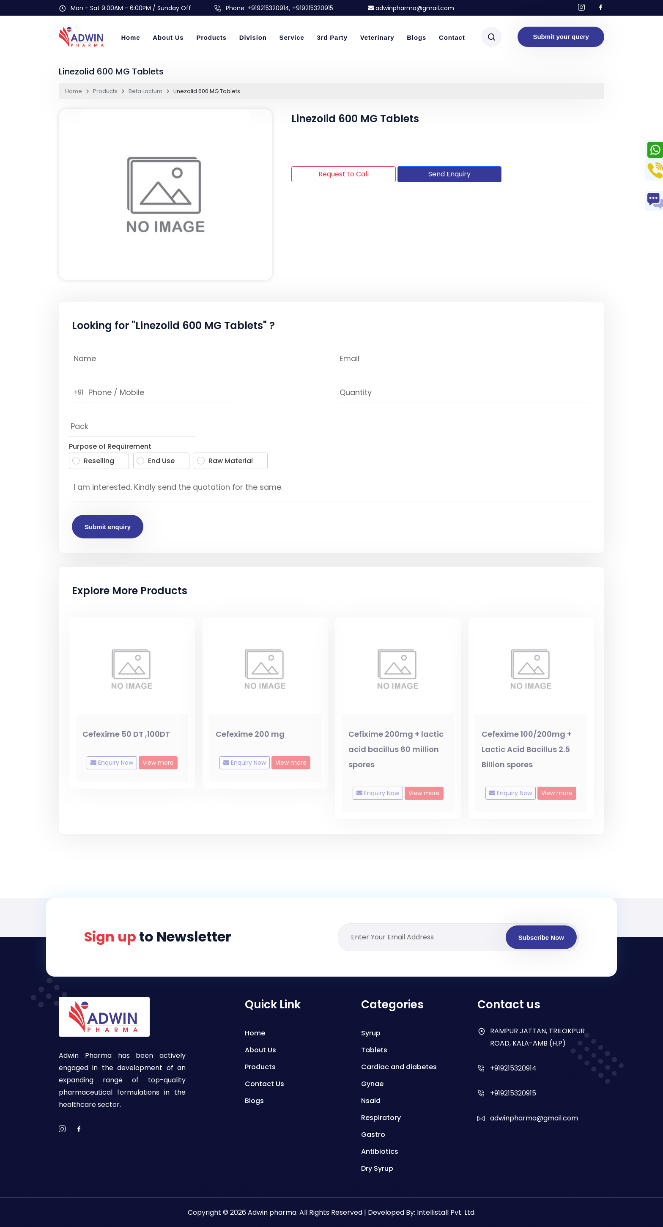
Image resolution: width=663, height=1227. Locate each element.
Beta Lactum (145, 91)
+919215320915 (513, 1093)
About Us (168, 37)
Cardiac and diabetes (399, 1067)
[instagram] (62, 1129)
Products (211, 37)
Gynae (372, 1084)
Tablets (374, 1050)
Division (253, 37)
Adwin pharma (272, 1212)
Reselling (93, 461)
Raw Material (225, 461)
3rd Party (332, 37)
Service (291, 37)
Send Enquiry (449, 174)
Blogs (416, 37)
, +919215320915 (311, 8)
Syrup (371, 1033)
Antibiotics (379, 1151)
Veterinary (377, 37)
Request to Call (343, 174)
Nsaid (371, 1101)
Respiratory (381, 1118)
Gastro (373, 1134)
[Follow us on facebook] (600, 8)
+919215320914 (268, 8)
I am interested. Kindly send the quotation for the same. (331, 489)
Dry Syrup (377, 1168)
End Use (156, 461)
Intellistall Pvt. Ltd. (446, 1212)
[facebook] (79, 1129)
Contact (452, 37)
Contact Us (264, 1084)
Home (130, 37)
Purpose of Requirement (110, 446)
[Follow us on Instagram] (581, 8)
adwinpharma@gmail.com (411, 8)
